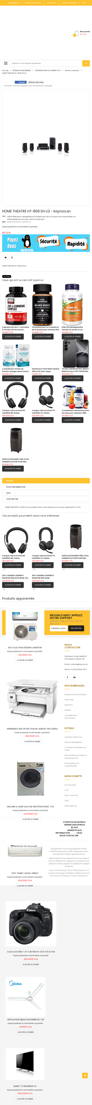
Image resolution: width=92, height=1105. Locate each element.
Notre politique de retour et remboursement (76, 756)
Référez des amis (36, 82)
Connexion (51, 3)
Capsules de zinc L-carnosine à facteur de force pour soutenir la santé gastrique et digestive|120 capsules (15, 328)
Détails (9, 481)
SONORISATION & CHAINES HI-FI (48, 70)
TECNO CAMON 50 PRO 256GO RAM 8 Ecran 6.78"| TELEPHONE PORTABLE (75, 370)
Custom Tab (12, 499)
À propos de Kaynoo (73, 737)
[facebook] (67, 677)
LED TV (52, 876)
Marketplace (14, 3)
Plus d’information (15, 487)
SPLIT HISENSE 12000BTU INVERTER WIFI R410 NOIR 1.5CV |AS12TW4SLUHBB (16, 576)
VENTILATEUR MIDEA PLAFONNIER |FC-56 (25, 1019)
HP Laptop (84, 863)
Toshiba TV (62, 873)
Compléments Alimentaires (71, 716)
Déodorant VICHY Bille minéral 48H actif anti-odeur (45, 370)
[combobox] (50, 63)
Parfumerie (69, 699)
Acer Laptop (66, 858)
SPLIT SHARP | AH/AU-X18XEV (25, 873)
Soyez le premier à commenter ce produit (19, 226)
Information (63, 832)
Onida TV (52, 873)
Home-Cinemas (72, 70)
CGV (67, 790)
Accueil (5, 70)
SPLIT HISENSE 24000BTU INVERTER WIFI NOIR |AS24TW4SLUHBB (43, 576)
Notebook (69, 866)
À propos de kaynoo (74, 822)
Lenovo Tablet (54, 861)
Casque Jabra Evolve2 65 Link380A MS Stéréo (13, 411)
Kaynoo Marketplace (73, 742)
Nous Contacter (71, 795)
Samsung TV (63, 870)
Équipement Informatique (76, 694)
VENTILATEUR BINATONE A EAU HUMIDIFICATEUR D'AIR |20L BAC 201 (15, 460)
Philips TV (72, 873)
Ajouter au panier (13, 336)
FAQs (67, 800)
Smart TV (84, 876)
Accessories (78, 861)
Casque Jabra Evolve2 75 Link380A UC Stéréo (43, 411)
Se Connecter (70, 785)
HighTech (69, 705)
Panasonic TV (82, 870)
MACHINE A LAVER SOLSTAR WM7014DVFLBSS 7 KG (30, 806)
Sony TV (52, 870)
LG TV (72, 870)
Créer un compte (69, 3)
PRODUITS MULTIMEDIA (22, 70)
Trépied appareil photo (74, 854)
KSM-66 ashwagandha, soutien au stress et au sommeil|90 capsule (72, 328)
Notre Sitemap (71, 806)
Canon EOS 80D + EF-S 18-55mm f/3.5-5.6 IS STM (31, 951)
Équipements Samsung (61, 849)
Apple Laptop (54, 858)
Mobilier (68, 710)
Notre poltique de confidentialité (72, 764)
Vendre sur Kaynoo (33, 3)
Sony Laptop (66, 861)
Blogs (74, 827)
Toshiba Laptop (62, 863)
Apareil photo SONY (65, 851)
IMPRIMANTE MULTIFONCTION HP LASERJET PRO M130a (32, 728)
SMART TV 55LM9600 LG (25, 1086)
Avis (8, 493)
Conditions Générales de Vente (75, 748)
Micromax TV (83, 873)
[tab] (46, 480)
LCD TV (59, 876)
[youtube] (74, 677)
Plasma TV (68, 876)
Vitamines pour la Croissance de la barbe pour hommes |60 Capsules (45, 328)
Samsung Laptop (80, 858)
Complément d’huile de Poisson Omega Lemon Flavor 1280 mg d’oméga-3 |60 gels (15, 370)
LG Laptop (74, 863)
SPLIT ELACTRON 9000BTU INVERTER (25, 647)
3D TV (76, 876)
